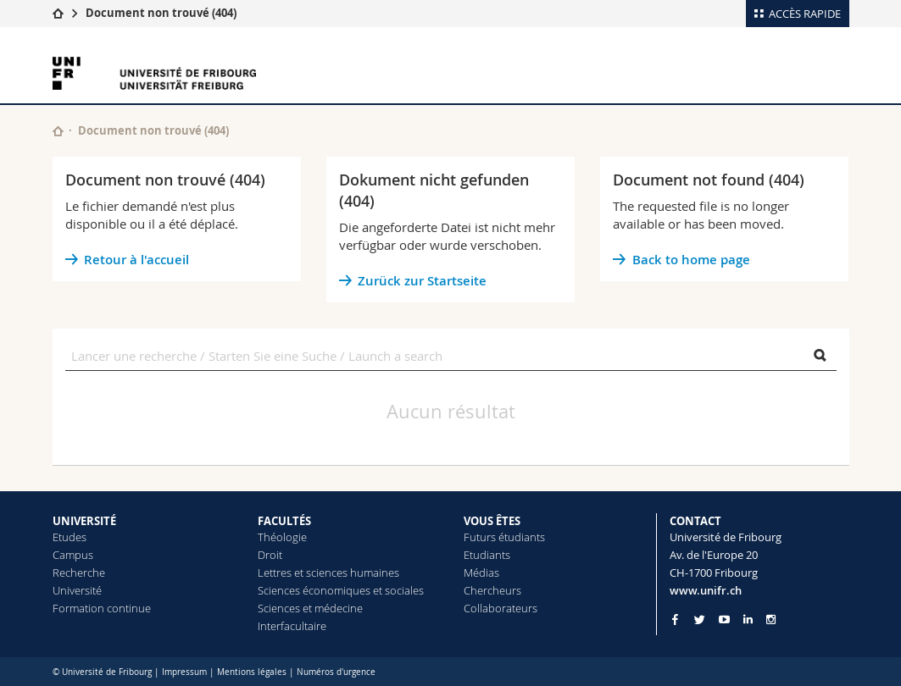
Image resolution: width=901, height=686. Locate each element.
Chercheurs (492, 590)
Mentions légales (251, 672)
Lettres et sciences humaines (328, 572)
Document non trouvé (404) (161, 12)
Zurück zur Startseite (422, 281)
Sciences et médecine (310, 608)
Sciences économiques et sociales (341, 590)
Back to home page (691, 259)
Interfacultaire (292, 625)
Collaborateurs (500, 608)
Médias (481, 572)
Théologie (282, 537)
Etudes (69, 537)
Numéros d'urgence (336, 672)
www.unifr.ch (706, 590)
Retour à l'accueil (136, 259)
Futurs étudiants (504, 537)
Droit (270, 554)
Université (77, 590)
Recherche (79, 572)
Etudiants (487, 554)
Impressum (184, 672)
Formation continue (102, 608)
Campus (73, 554)
